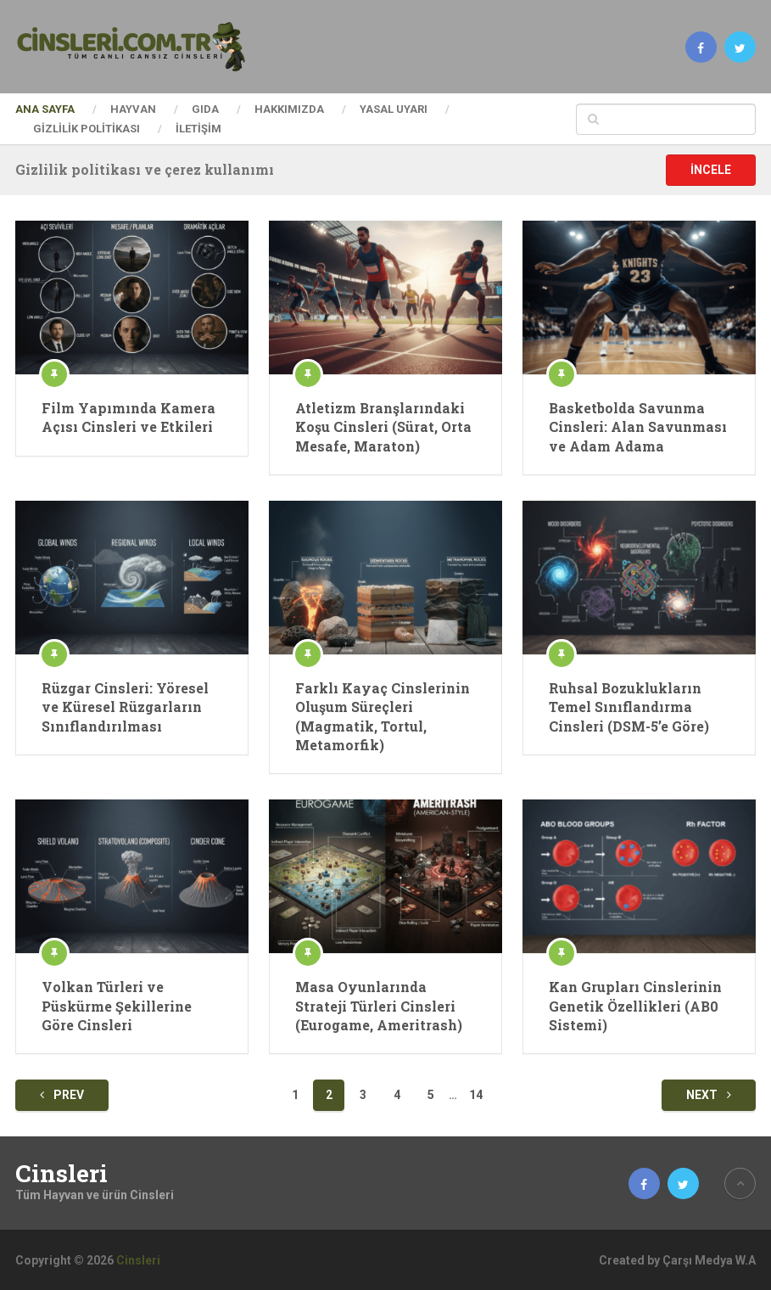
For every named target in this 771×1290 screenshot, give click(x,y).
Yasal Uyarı (393, 109)
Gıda (205, 109)
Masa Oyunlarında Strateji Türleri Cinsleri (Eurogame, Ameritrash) (378, 1006)
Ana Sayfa (45, 109)
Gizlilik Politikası (86, 128)
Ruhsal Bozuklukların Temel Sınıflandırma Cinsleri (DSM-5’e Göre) (629, 707)
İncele (710, 170)
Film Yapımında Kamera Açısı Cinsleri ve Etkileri (128, 417)
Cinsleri (61, 1174)
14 (476, 1095)
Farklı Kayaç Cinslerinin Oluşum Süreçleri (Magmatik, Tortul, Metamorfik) (382, 716)
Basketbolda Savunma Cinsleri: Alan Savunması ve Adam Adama (638, 427)
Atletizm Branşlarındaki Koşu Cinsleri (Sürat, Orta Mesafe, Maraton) (383, 427)
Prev (62, 1095)
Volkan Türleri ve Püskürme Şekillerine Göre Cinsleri (117, 1006)
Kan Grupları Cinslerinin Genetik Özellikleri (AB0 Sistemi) (635, 1006)
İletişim (198, 128)
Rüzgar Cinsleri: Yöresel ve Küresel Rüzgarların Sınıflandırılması (125, 707)
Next (708, 1095)
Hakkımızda (289, 109)
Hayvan (133, 109)
